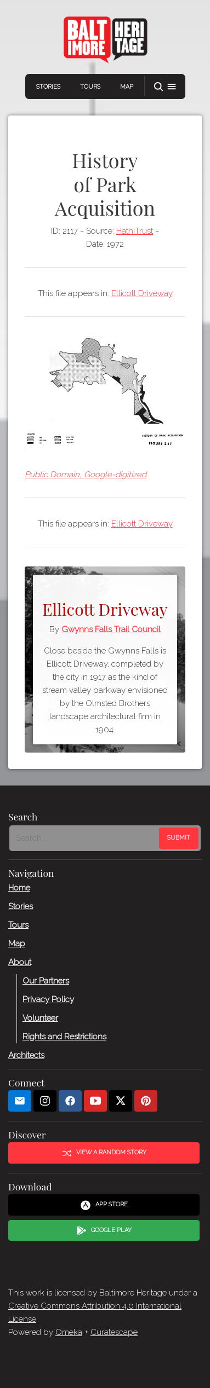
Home (19, 887)
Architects (26, 1055)
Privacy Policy (48, 999)
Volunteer (40, 1017)
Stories (48, 86)
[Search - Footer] (85, 838)
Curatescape (114, 1332)
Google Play (104, 1230)
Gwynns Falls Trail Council (111, 629)
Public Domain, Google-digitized (85, 474)
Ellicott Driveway (142, 293)
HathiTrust (134, 231)
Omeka (68, 1332)
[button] (165, 86)
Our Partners (45, 980)
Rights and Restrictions (64, 1036)
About (19, 962)
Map (126, 86)
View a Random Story (104, 1152)
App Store (104, 1205)
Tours (90, 86)
